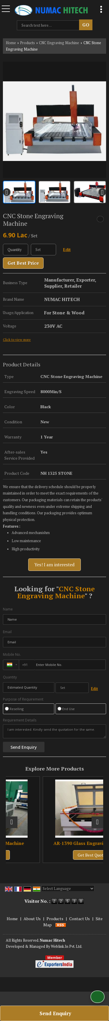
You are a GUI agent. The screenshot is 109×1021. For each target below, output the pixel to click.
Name (8, 609)
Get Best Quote (19, 855)
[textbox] (49, 25)
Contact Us (79, 918)
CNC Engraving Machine (59, 42)
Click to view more (17, 339)
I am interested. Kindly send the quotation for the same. (54, 731)
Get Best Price (23, 263)
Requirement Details (19, 720)
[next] (102, 192)
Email (7, 631)
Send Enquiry (55, 1013)
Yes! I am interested (54, 564)
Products (27, 42)
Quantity (10, 677)
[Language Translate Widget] (67, 888)
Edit (67, 249)
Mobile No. (12, 654)
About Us (32, 918)
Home (11, 42)
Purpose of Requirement (23, 699)
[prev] (6, 192)
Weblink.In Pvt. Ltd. (66, 946)
